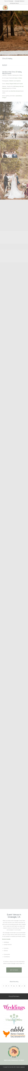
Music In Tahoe (18, 78)
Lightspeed (23, 1068)
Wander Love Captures (15, 80)
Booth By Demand (15, 91)
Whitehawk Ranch (14, 3)
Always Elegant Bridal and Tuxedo (14, 83)
